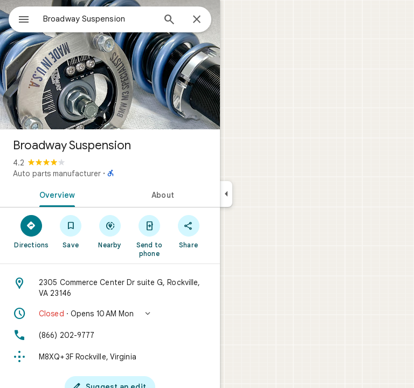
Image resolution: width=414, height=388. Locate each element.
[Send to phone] (149, 235)
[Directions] (31, 231)
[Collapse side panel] (226, 194)
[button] (110, 313)
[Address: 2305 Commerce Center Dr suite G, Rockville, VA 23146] (110, 288)
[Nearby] (110, 231)
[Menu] (24, 20)
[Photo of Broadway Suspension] (110, 64)
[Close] (196, 19)
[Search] (169, 20)
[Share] (188, 231)
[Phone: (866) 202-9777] (110, 335)
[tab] (55, 194)
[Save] (71, 231)
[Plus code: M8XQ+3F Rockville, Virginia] (110, 357)
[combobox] (98, 18)
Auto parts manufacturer (57, 173)
